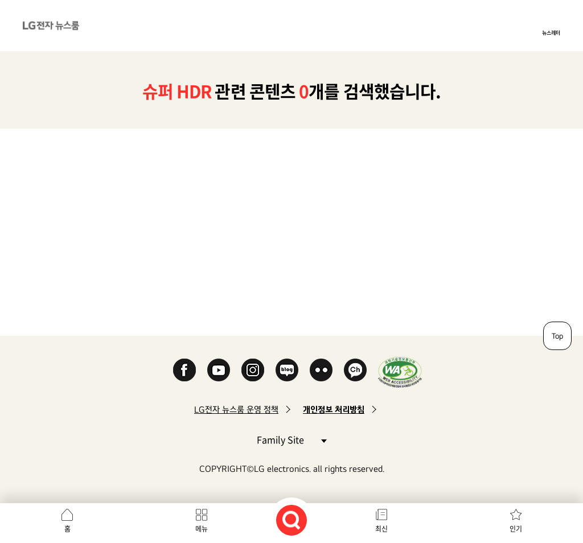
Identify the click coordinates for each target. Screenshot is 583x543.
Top (557, 335)
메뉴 (201, 529)
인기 (516, 529)
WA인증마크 (400, 372)
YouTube (218, 370)
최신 (381, 529)
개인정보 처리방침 (333, 409)
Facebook (184, 370)
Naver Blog (287, 370)
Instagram (252, 370)
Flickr (321, 370)
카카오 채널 (355, 370)
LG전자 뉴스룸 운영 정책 (236, 409)
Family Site (291, 439)
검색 (291, 520)
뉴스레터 (551, 32)
